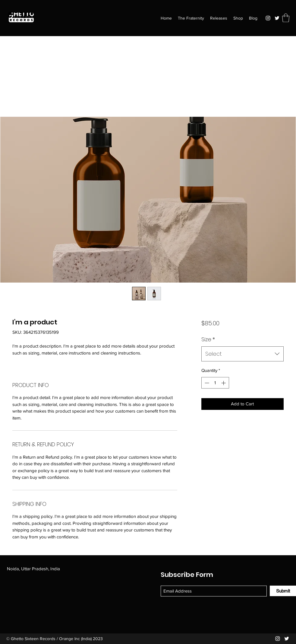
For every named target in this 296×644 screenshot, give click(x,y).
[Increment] (224, 383)
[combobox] (242, 353)
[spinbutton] (215, 383)
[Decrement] (206, 383)
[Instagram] (268, 18)
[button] (285, 18)
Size (208, 339)
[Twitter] (277, 18)
